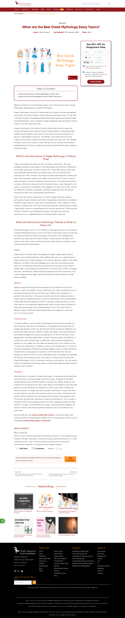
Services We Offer (44, 558)
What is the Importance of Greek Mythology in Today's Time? (39, 94)
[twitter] (19, 571)
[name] (89, 52)
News (49, 9)
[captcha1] (99, 62)
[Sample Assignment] (16, 13)
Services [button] (25, 9)
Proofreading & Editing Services (82, 556)
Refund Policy (58, 553)
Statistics (100, 573)
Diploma (69, 9)
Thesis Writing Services (79, 553)
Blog (42, 9)
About (41, 553)
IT (97, 563)
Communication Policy (61, 563)
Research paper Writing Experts (82, 563)
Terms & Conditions (60, 558)
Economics (100, 553)
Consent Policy (58, 561)
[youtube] (22, 571)
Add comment (70, 459)
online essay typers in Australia (37, 421)
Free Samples (43, 566)
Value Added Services (61, 568)
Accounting (101, 551)
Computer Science (103, 566)
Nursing (99, 558)
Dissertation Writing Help (80, 551)
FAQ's (41, 571)
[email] (102, 52)
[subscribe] (34, 582)
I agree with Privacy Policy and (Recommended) (96, 67)
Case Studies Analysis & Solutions (83, 561)
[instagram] (15, 571)
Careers (41, 563)
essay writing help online (42, 415)
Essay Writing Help (78, 558)
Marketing (100, 568)
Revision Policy (58, 556)
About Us (78, 9)
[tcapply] (83, 66)
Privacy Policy (58, 551)
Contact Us (89, 9)
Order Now (42, 556)
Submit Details (95, 82)
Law (98, 561)
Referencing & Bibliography (81, 566)
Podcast (56, 571)
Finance (100, 571)
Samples (35, 9)
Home (17, 9)
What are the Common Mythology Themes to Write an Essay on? (40, 96)
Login (98, 9)
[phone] (102, 57)
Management (101, 556)
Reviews (59, 9)
